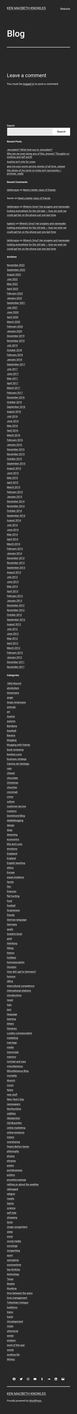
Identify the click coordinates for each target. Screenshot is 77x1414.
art (8, 711)
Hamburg (12, 943)
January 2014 (14, 553)
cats (9, 768)
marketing (12, 1037)
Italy (9, 1004)
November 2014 (16, 506)
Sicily (10, 1222)
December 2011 (15, 662)
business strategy (16, 759)
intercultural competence (20, 985)
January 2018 (14, 359)
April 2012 (12, 643)
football (11, 905)
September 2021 (16, 302)
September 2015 (16, 463)
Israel (10, 1000)
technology (13, 1274)
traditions (12, 1307)
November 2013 (16, 562)
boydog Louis (14, 754)
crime (10, 796)
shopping (12, 1217)
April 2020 (12, 317)
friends (11, 914)
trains (10, 1312)
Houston (11, 966)
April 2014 (12, 539)
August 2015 (14, 468)
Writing (11, 1359)
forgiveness (13, 910)
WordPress (35, 1400)
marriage (12, 1042)
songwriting (13, 1250)
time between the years (20, 1293)
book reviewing (15, 749)
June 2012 (13, 633)
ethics (10, 867)
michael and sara (16, 1061)
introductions (14, 995)
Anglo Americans (16, 702)
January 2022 (14, 298)
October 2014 (14, 510)
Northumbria (14, 1108)
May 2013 (12, 586)
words (10, 1349)
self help (11, 1212)
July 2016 (12, 416)
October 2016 (14, 402)
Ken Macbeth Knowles (26, 8)
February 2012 (15, 652)
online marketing (16, 1127)
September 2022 (16, 269)
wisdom (11, 1340)
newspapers (13, 1104)
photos (11, 1156)
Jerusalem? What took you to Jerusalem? (29, 149)
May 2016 (12, 425)
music (10, 1085)
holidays (11, 957)
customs (12, 811)
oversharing (13, 1141)
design (10, 825)
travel (10, 1316)
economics (13, 839)
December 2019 (15, 335)
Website (65, 9)
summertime (14, 1264)
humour (11, 976)
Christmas (12, 782)
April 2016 (12, 430)
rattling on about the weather (23, 1184)
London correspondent (19, 1033)
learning (11, 1018)
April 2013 (12, 591)
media (10, 1047)
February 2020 (15, 326)
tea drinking (13, 1269)
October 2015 (14, 458)
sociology (12, 1245)
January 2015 (14, 496)
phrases (11, 1160)
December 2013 (15, 558)
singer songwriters (17, 1226)
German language (16, 919)
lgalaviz (11, 223)
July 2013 (12, 577)
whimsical (12, 1331)
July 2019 (12, 345)
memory (11, 1056)
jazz (9, 1009)
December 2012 (15, 605)
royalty (10, 1198)
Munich (11, 1080)
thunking (11, 1288)
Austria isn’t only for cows (21, 161)
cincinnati (12, 792)
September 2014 (16, 515)
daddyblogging (15, 820)
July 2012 (12, 629)
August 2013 (14, 572)
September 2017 (16, 364)
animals (11, 707)
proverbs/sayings (16, 1179)
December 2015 (15, 449)
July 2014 (12, 525)
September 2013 (16, 567)
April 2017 (12, 383)
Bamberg (12, 725)
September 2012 (16, 619)
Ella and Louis (14, 844)
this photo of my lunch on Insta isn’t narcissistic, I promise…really (34, 172)
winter (10, 1335)
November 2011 (16, 666)
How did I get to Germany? (21, 971)
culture (11, 801)
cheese (11, 773)
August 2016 (14, 411)
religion (11, 1193)
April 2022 (12, 288)
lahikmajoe (13, 189)
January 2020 (14, 331)
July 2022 (12, 279)
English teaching (16, 863)
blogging (11, 740)
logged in (28, 84)
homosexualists (15, 962)
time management (17, 1297)
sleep (10, 1231)
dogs (9, 829)
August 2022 (14, 274)
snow (10, 1236)
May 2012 (12, 638)
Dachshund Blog (16, 815)
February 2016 (15, 440)
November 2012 (16, 610)
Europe (11, 872)
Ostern (10, 1137)
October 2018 (14, 350)
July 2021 (12, 307)
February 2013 (15, 596)
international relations (19, 990)
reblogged (12, 1189)
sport (10, 1255)
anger (10, 697)
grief (9, 938)
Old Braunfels (14, 1122)
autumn (11, 721)
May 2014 (12, 534)
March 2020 (13, 321)
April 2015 (12, 482)
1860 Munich (14, 683)
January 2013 (14, 600)
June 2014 (13, 529)
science (11, 1208)
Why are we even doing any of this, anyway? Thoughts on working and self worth (38, 155)
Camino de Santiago (18, 763)
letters (10, 1023)
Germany (12, 924)
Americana (13, 692)
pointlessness (14, 1170)
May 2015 (12, 477)
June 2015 (13, 473)
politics (11, 1174)
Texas (10, 1279)
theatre (11, 1283)
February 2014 (15, 548)
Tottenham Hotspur (17, 1302)
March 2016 (13, 435)
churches (12, 787)
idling (10, 981)
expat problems (15, 877)
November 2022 (16, 265)
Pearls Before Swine (18, 1146)
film (9, 886)
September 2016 (16, 406)
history (10, 952)
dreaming (12, 834)
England (11, 858)
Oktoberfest (13, 1118)
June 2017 (13, 373)
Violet (10, 1326)
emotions (12, 848)
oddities (11, 1113)
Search (11, 125)
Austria (11, 716)
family (10, 881)
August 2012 (14, 624)
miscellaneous (15, 1066)
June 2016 (13, 421)
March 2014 (13, 544)
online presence (15, 1132)
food (9, 900)
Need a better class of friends (39, 189)
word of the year (16, 1345)
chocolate (12, 777)
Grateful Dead (14, 933)
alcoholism (13, 688)
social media (14, 1241)
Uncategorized (15, 1321)
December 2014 (15, 501)
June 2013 (13, 581)
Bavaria (11, 735)
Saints (10, 1203)
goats (10, 929)
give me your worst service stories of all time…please (36, 166)
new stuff (12, 1094)
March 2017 (13, 387)
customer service (16, 806)
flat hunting (13, 896)
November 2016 (16, 397)
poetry (10, 1165)
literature (12, 1028)
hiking (10, 948)
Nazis (10, 1089)
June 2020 (13, 312)
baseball (11, 730)
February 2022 (15, 293)
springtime (13, 1260)
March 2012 (13, 648)
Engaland (12, 853)
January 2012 (14, 657)
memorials (13, 1052)
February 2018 (15, 354)
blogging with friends (18, 744)
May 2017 (12, 378)
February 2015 (15, 492)
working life (13, 1354)
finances (11, 891)
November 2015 (16, 454)
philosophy (13, 1151)
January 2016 (14, 444)
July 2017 (12, 369)
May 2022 (12, 283)
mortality (12, 1075)
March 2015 (13, 487)
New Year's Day (15, 1099)
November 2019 (16, 340)
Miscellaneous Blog (17, 1070)
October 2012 (14, 614)
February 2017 (15, 392)
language (12, 1014)
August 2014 (14, 520)
